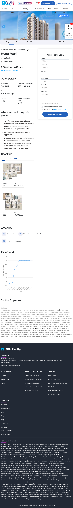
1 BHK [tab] (9, 159)
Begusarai (58, 448)
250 (43, 103)
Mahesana (16, 474)
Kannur (39, 467)
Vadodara (53, 495)
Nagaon (23, 478)
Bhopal (39, 450)
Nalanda (42, 478)
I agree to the (55, 109)
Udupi (30, 495)
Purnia (19, 484)
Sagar (42, 486)
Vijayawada (24, 497)
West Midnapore (17, 499)
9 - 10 (20, 103)
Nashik (63, 478)
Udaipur (10, 495)
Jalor (17, 465)
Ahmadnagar (17, 444)
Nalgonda (50, 478)
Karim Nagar (52, 467)
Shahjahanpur (26, 488)
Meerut (18, 476)
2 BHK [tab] (16, 159)
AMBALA (65, 444)
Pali (29, 482)
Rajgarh (45, 484)
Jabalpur (56, 463)
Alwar (60, 444)
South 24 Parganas (47, 490)
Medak (12, 476)
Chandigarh (47, 453)
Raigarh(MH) (32, 484)
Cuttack (56, 455)
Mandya (38, 474)
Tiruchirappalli (35, 492)
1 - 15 (3, 101)
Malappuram (25, 474)
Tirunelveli (44, 492)
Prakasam (4, 484)
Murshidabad (53, 476)
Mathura (61, 474)
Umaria (35, 495)
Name (43, 58)
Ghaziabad (31, 461)
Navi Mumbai (5, 379)
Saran (66, 486)
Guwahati (4, 463)
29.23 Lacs (18, 185)
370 (4, 185)
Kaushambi (9, 469)
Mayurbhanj (5, 476)
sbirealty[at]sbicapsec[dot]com (10, 365)
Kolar (44, 469)
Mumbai (3, 376)
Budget (43, 85)
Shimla (34, 488)
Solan (12, 490)
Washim (67, 497)
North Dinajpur (5, 482)
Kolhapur (50, 469)
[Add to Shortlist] (28, 50)
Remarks (44, 91)
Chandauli (39, 453)
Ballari (47, 446)
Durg (66, 457)
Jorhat (52, 465)
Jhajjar (30, 465)
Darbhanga (23, 457)
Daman (16, 457)
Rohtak (29, 486)
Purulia (25, 484)
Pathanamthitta (50, 482)
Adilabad (4, 444)
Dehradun (38, 457)
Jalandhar (4, 465)
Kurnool (25, 471)
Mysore (12, 478)
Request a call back (55, 114)
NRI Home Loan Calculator (33, 379)
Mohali (30, 476)
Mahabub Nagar (6, 474)
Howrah (35, 463)
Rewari (23, 486)
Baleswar (41, 446)
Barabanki (4, 448)
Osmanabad (15, 482)
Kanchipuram (25, 467)
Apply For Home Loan (64, 3)
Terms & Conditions (59, 109)
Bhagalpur (18, 450)
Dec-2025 (5, 86)
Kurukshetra (33, 471)
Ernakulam (37, 459)
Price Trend (63, 42)
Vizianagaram (44, 497)
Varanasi (4, 497)
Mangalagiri (46, 474)
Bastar (45, 448)
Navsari (13, 480)
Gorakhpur (44, 461)
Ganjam (3, 461)
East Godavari (5, 459)
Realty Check (25, 10)
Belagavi (65, 448)
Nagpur (30, 478)
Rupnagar (36, 486)
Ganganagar (64, 459)
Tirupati (51, 492)
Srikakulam (57, 490)
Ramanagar (58, 484)
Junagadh (58, 465)
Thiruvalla (14, 492)
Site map (4, 427)
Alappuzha (45, 444)
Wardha (60, 497)
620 (4, 215)
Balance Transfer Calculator (34, 387)
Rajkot (51, 484)
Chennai (64, 453)
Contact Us (4, 423)
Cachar (32, 453)
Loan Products (13, 10)
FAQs (2, 416)
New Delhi (32, 480)
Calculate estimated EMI (9, 70)
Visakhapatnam (34, 497)
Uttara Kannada (44, 495)
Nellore (25, 480)
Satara (3, 488)
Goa (37, 461)
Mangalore (54, 474)
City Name (44, 78)
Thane (3, 383)
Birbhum (3, 453)
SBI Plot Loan (52, 387)
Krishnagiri (18, 471)
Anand (10, 446)
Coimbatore (31, 455)
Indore (50, 463)
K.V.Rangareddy (6, 467)
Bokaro (10, 453)
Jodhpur (45, 465)
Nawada (19, 480)
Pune (10, 484)
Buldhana (26, 453)
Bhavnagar (32, 450)
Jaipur (62, 463)
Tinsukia (27, 492)
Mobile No (44, 65)
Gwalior (11, 463)
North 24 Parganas (56, 480)
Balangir (33, 446)
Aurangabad (26, 446)
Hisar (23, 463)
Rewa (18, 486)
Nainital (36, 478)
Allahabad (53, 444)
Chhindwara (5, 455)
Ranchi (65, 484)
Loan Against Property (55, 391)
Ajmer (34, 444)
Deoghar (45, 457)
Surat (2, 492)
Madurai (58, 471)
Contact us (66, 10)
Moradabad (37, 476)
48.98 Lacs (18, 215)
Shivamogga (42, 488)
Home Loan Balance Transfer (58, 383)
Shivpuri (49, 488)
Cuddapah (49, 455)
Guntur (61, 461)
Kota (61, 469)
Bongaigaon (17, 453)
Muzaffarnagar (63, 476)
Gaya (25, 461)
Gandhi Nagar (54, 459)
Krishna (11, 471)
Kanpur (44, 467)
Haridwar (17, 463)
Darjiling (31, 457)
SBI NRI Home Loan (54, 394)
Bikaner (56, 450)
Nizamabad (40, 480)
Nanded (56, 478)
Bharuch (25, 450)
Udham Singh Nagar (20, 495)
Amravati (4, 446)
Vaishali (60, 495)
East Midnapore (16, 459)
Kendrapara (18, 469)
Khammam (26, 469)
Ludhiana (52, 471)
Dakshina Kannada (7, 457)
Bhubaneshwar (48, 450)
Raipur (40, 484)
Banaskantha (54, 446)
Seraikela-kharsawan (13, 488)
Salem (47, 486)
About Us (56, 10)
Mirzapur (24, 476)
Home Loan (52, 376)
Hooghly (29, 463)
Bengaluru (10, 450)
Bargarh (26, 448)
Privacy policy (5, 434)
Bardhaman (12, 448)
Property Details (11, 42)
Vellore (10, 497)
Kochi (39, 469)
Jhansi (36, 465)
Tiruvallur (57, 492)
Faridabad (45, 459)
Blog (49, 9)
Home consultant (54, 379)
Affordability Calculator (32, 383)
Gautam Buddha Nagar (15, 461)
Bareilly (20, 448)
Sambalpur (54, 486)
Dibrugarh (60, 457)
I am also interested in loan (53, 107)
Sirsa (7, 490)
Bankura (62, 446)
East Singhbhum (27, 459)
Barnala (38, 448)
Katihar (65, 467)
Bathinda (51, 448)
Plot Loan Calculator (31, 391)
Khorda (34, 469)
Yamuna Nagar (37, 499)
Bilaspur (62, 450)
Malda (32, 474)
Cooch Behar (40, 455)
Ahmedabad (27, 444)
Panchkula (35, 482)
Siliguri (60, 488)
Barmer (32, 448)
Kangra (33, 467)
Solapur (17, 490)
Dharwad (53, 457)
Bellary (3, 450)
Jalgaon (11, 465)
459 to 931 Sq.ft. (24, 86)
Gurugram (67, 461)
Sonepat (24, 490)
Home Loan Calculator (32, 376)
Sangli (61, 486)
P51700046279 (22, 49)
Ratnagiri (4, 486)
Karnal (60, 467)
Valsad (67, 495)
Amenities (46, 42)
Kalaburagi (16, 467)
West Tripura (27, 499)
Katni (2, 469)
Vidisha (16, 497)
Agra (9, 444)
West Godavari (5, 499)
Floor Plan (30, 42)
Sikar (54, 488)
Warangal (54, 497)
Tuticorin (3, 495)
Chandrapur (56, 453)
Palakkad (24, 482)
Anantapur (17, 446)
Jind (40, 465)
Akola (39, 444)
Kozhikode (4, 471)
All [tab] (3, 159)
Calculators (39, 9)
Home (4, 9)
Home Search (48, 3)
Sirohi (3, 490)
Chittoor (23, 455)
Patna (64, 482)
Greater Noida (53, 461)
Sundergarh (66, 490)
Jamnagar (23, 465)
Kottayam (67, 469)
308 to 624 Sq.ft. (8, 93)
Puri (15, 484)
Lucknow (45, 471)
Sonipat (31, 490)
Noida (47, 480)
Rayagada (11, 486)
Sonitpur (37, 490)
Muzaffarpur (5, 478)
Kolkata (56, 469)
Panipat (42, 482)
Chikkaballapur (15, 455)
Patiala (59, 482)
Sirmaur (65, 488)
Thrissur (21, 492)
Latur (39, 471)
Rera (2, 412)
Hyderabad (42, 463)
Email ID (43, 71)
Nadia (18, 478)
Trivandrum (65, 492)
